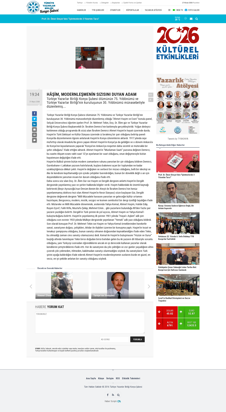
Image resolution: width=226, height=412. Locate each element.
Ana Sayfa (91, 378)
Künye (101, 378)
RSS (118, 378)
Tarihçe (80, 3)
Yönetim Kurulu (92, 3)
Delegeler (105, 3)
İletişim (110, 378)
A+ (150, 94)
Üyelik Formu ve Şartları (132, 3)
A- (151, 99)
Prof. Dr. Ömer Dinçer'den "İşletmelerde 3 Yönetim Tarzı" (70, 18)
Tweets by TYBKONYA (178, 138)
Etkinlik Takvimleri (131, 378)
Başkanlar (116, 3)
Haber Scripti (111, 401)
